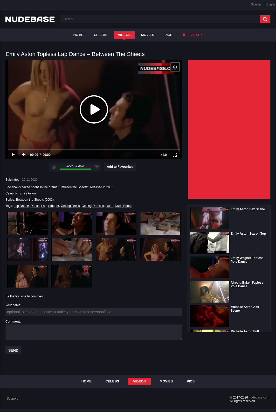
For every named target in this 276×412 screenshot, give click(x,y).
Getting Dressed (93, 206)
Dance (35, 206)
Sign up (256, 4)
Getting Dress (70, 206)
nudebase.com (259, 397)
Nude (109, 206)
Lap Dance (21, 206)
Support (12, 398)
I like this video (53, 167)
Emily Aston (27, 193)
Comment (12, 321)
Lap (43, 206)
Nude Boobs (123, 206)
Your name (12, 305)
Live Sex (193, 35)
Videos (124, 35)
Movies (147, 35)
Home (78, 35)
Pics (168, 35)
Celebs (101, 35)
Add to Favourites (120, 167)
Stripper (53, 206)
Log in (271, 4)
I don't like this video (96, 167)
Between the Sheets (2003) (35, 199)
